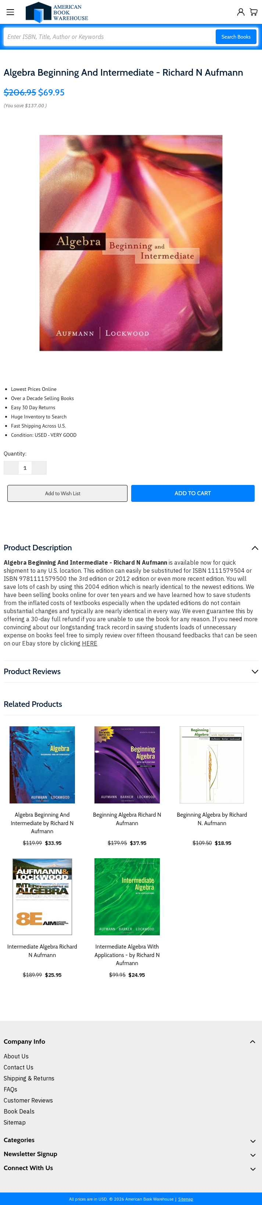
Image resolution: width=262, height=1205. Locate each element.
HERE (89, 643)
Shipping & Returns (29, 1078)
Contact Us (18, 1067)
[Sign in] (240, 12)
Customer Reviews (28, 1100)
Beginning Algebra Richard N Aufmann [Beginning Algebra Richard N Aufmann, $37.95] (127, 819)
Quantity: (15, 453)
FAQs (10, 1089)
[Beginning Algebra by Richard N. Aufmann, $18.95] (212, 764)
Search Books (236, 36)
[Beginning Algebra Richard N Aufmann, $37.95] (127, 764)
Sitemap (15, 1122)
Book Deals (19, 1111)
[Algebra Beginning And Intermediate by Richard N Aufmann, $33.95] (42, 764)
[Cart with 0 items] (253, 12)
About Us (16, 1056)
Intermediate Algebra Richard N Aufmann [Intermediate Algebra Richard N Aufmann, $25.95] (42, 950)
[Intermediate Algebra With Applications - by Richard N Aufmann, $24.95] (127, 896)
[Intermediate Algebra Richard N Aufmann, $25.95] (42, 896)
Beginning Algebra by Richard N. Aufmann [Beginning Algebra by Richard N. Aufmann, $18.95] (212, 819)
